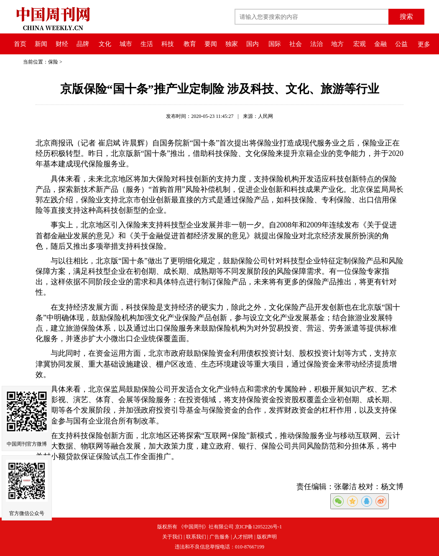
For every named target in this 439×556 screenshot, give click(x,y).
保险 (53, 62)
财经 (62, 44)
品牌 (83, 44)
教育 (190, 44)
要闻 (210, 44)
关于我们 (172, 537)
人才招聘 (243, 537)
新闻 (41, 44)
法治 (316, 44)
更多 (424, 44)
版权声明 (267, 537)
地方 (337, 44)
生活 (146, 44)
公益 (401, 44)
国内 (252, 44)
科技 (167, 44)
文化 (105, 44)
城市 (126, 44)
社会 (295, 44)
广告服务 (219, 537)
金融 (380, 44)
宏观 (359, 44)
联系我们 (196, 537)
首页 (20, 44)
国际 (274, 44)
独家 (231, 44)
